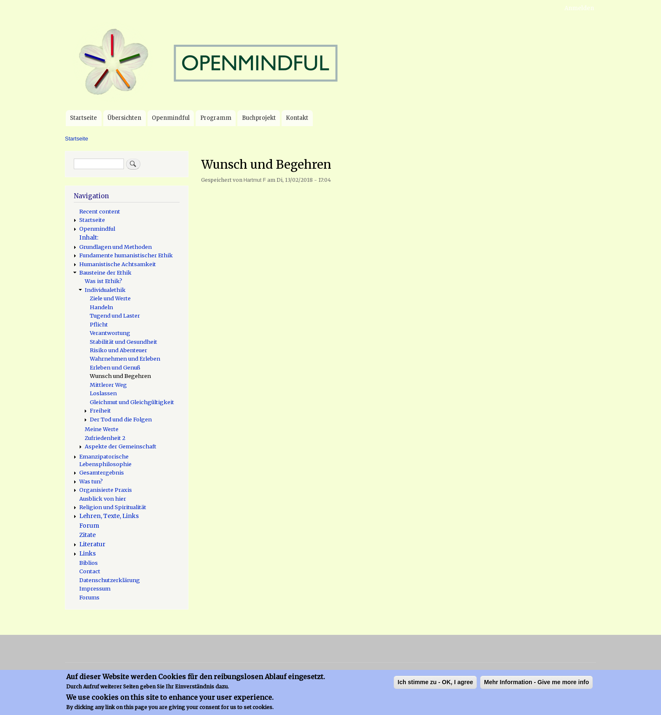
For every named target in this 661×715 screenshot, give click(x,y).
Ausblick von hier (102, 498)
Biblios (88, 562)
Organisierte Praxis (105, 489)
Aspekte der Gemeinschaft (120, 446)
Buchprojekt (259, 117)
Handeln (101, 307)
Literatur (92, 544)
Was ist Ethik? (103, 281)
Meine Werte (101, 429)
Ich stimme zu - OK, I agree (435, 685)
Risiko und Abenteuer (118, 350)
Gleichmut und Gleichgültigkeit (132, 402)
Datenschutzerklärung (109, 580)
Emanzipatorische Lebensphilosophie (105, 460)
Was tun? (91, 481)
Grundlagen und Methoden (115, 246)
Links (87, 553)
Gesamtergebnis (101, 472)
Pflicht (99, 324)
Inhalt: (88, 237)
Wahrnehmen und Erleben (125, 358)
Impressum (94, 588)
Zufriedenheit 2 (105, 437)
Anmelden (579, 8)
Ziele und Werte (110, 298)
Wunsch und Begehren (120, 375)
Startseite (83, 117)
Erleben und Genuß (115, 367)
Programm (215, 117)
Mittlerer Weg (108, 384)
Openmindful (171, 117)
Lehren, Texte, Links (109, 516)
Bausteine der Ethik (105, 272)
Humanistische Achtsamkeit (117, 264)
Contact (89, 571)
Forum (89, 525)
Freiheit (100, 410)
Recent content (99, 211)
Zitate (87, 535)
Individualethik (105, 289)
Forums (89, 597)
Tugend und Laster (115, 315)
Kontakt (297, 117)
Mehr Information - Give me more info (536, 685)
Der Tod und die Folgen (121, 419)
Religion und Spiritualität (112, 507)
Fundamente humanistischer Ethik (126, 255)
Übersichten (124, 117)
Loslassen (103, 393)
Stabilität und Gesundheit (123, 341)
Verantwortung (110, 332)
